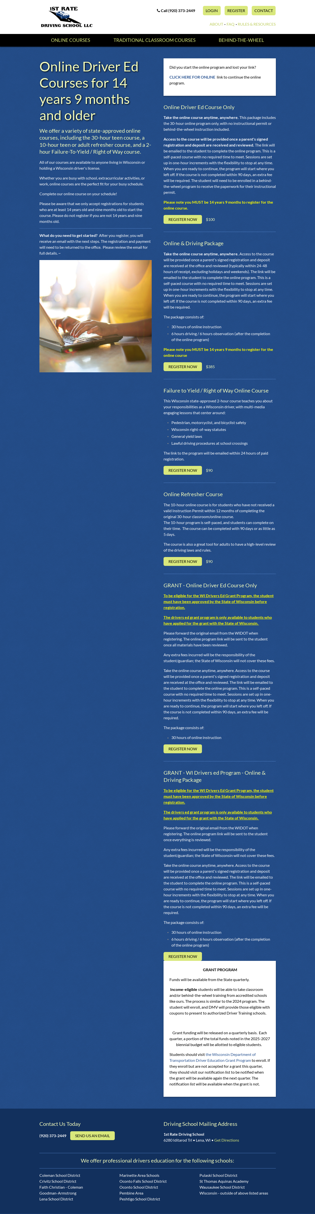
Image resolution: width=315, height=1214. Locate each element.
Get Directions (226, 1140)
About (216, 24)
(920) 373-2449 (52, 1136)
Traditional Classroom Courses (154, 40)
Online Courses (70, 40)
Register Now (182, 220)
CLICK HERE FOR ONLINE (192, 77)
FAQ (230, 24)
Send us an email (92, 1136)
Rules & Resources (257, 24)
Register (236, 10)
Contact (263, 10)
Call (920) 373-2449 (176, 10)
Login (212, 10)
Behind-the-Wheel (242, 40)
